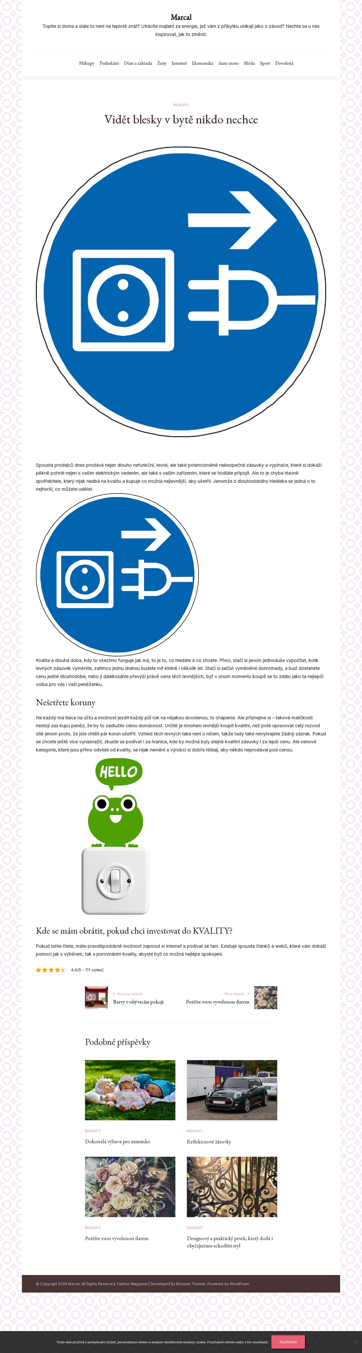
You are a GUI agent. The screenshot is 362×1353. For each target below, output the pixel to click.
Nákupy (86, 63)
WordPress (239, 1284)
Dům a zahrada (138, 63)
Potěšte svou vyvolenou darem (116, 1238)
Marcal (181, 17)
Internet (179, 63)
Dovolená (284, 63)
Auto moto (228, 63)
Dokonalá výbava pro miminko (117, 1141)
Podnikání (109, 63)
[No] (355, 1342)
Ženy (161, 63)
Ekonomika (202, 63)
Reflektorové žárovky (209, 1141)
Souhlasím (288, 1342)
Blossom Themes (191, 1284)
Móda (249, 63)
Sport (265, 63)
